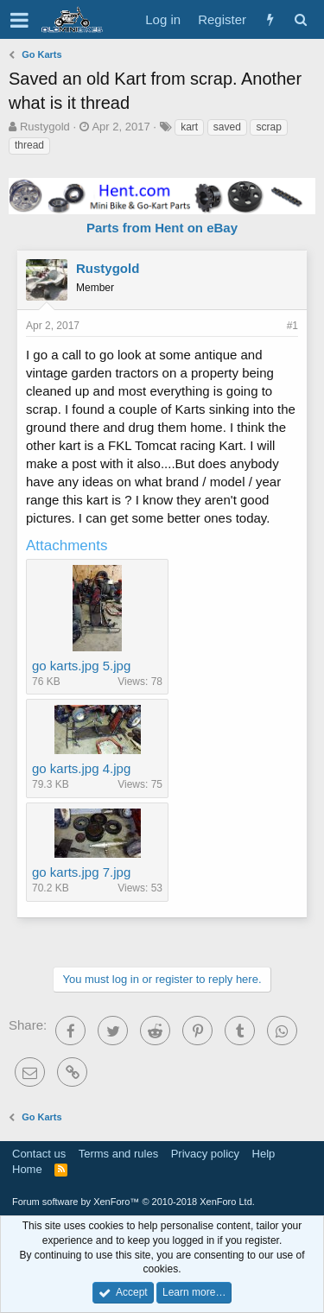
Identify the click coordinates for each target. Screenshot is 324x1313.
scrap (268, 127)
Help (264, 1153)
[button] (19, 20)
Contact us (39, 1153)
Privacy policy (205, 1153)
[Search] (300, 19)
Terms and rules (118, 1153)
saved (227, 127)
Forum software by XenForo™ (133, 1201)
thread (29, 145)
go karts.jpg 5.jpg (81, 665)
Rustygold (45, 126)
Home (27, 1169)
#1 (292, 326)
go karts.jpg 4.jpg (81, 768)
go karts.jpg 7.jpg (81, 872)
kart (189, 127)
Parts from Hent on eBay (162, 227)
